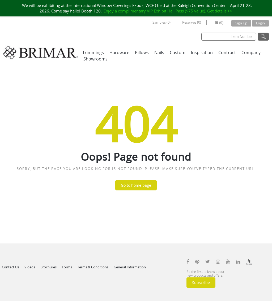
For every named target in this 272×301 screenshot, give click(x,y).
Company (251, 52)
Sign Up (241, 23)
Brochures (48, 267)
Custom (177, 52)
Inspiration (202, 52)
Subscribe (201, 282)
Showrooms (95, 59)
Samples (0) (161, 22)
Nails (159, 52)
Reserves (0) (191, 22)
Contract (227, 52)
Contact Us (10, 267)
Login (260, 23)
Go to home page (136, 185)
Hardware (119, 52)
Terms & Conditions (92, 267)
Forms (67, 267)
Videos (29, 267)
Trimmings (93, 52)
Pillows (142, 52)
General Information (130, 267)
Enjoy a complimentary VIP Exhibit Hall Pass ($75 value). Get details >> (168, 11)
